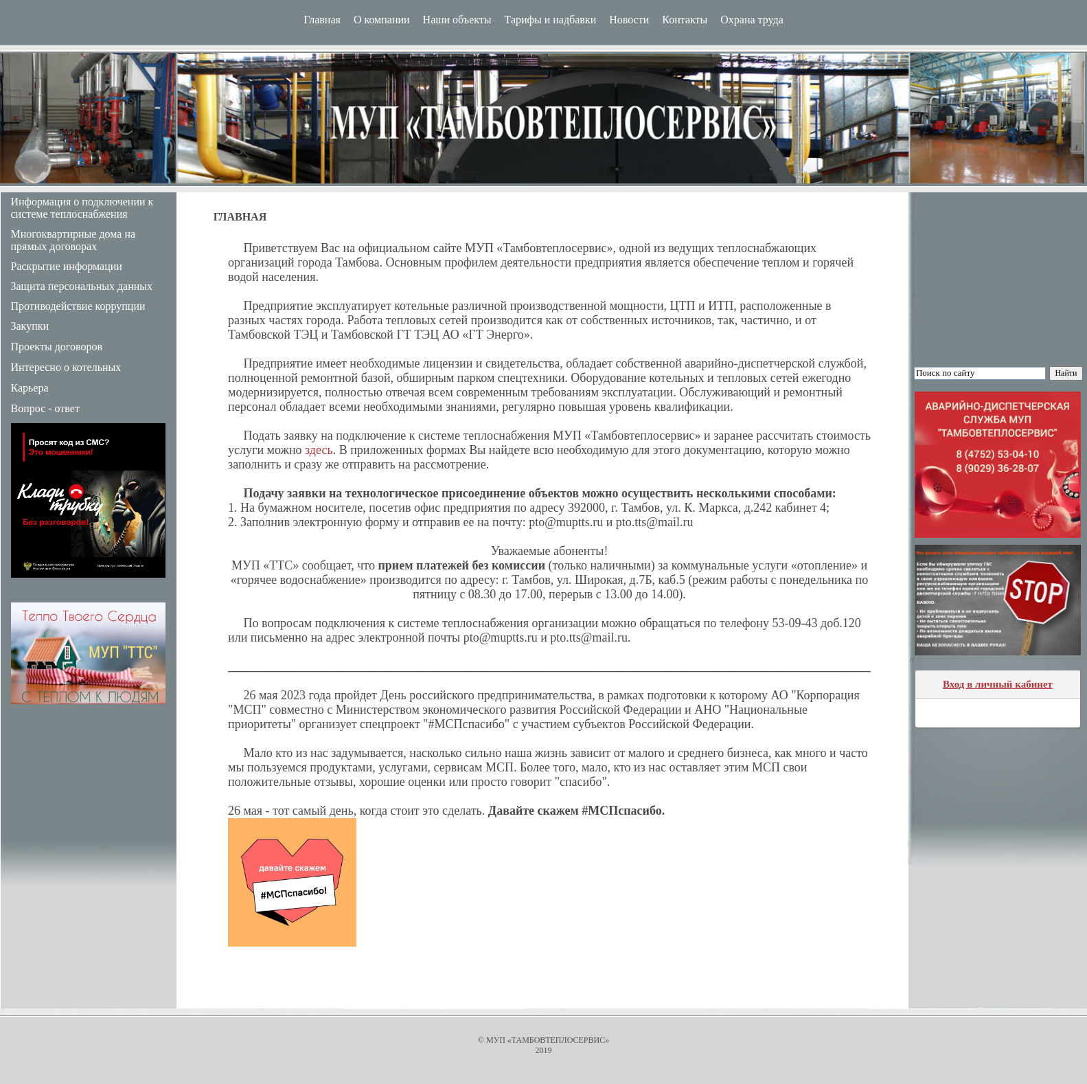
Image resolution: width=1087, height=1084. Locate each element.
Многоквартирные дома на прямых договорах (73, 240)
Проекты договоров (56, 346)
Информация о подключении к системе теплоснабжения (82, 208)
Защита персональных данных (82, 286)
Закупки (30, 326)
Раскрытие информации (66, 266)
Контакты (684, 19)
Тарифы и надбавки (551, 19)
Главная (322, 19)
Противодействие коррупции (78, 306)
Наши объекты (457, 19)
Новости (629, 19)
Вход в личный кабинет (998, 684)
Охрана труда (751, 19)
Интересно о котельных (66, 367)
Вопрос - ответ (45, 408)
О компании (382, 19)
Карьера (30, 388)
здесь (319, 450)
